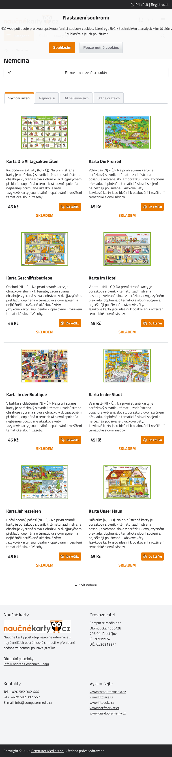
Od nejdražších (108, 98)
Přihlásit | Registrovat (152, 4)
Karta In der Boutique (26, 394)
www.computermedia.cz (108, 691)
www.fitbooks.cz (102, 702)
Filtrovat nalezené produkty (86, 72)
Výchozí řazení (19, 98)
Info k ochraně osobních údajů (26, 664)
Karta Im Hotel (102, 277)
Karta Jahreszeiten (23, 511)
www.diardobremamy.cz (108, 713)
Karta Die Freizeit (105, 161)
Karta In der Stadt (105, 394)
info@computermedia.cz (33, 702)
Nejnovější (47, 98)
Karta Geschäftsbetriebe (29, 277)
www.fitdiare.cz (101, 697)
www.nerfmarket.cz (104, 707)
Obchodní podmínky (19, 658)
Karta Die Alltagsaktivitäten (32, 161)
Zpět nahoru (87, 585)
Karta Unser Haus (105, 511)
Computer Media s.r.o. (47, 750)
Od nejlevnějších (76, 98)
